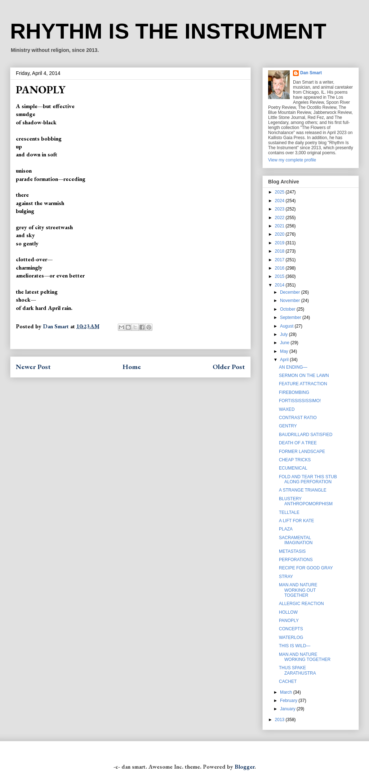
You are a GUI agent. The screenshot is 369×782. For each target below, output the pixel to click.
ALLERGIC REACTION (301, 603)
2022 (280, 217)
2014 (280, 285)
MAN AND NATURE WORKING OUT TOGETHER (298, 590)
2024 (280, 200)
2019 (280, 242)
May (284, 351)
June (285, 342)
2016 (280, 268)
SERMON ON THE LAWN (304, 375)
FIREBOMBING (294, 392)
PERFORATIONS (296, 559)
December (290, 292)
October (288, 309)
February (289, 700)
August (287, 326)
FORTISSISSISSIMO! (300, 400)
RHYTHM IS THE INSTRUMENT (168, 31)
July (284, 334)
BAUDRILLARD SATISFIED (305, 434)
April (285, 359)
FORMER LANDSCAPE (302, 451)
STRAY (286, 576)
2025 (280, 192)
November (290, 300)
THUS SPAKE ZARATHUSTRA (297, 670)
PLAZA (286, 529)
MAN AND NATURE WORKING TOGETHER (304, 657)
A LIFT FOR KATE (296, 520)
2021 (280, 225)
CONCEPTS (291, 628)
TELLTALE (289, 512)
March (286, 692)
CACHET (288, 681)
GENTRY (288, 425)
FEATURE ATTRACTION (303, 383)
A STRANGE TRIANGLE (302, 490)
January (288, 708)
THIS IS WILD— (294, 645)
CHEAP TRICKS (295, 459)
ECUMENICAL (293, 468)
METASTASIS (292, 551)
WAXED (287, 409)
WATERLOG (291, 637)
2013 (280, 719)
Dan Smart (311, 72)
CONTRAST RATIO (298, 417)
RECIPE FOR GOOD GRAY (306, 567)
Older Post (229, 366)
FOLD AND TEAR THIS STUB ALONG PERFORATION (308, 479)
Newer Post (33, 366)
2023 (280, 209)
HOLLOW (288, 612)
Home (132, 366)
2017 (280, 259)
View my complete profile (292, 160)
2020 (280, 234)
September (291, 317)
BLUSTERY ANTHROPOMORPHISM (306, 501)
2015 (280, 276)
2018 (280, 251)
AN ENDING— (293, 367)
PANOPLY (289, 620)
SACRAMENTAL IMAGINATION (295, 540)
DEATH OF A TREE (298, 442)
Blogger (244, 766)
